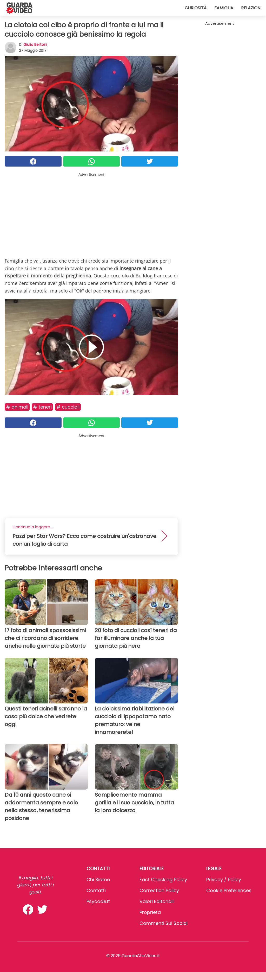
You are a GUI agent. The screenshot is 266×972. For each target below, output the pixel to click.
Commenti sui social (163, 923)
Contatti (96, 890)
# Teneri (42, 407)
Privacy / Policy (223, 879)
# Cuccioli (67, 407)
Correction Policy (159, 890)
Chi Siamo (98, 879)
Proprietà (150, 912)
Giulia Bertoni (35, 44)
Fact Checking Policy (163, 879)
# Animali (17, 407)
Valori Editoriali (156, 901)
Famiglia (223, 8)
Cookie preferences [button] (228, 890)
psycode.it (98, 901)
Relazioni (251, 8)
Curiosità (196, 8)
